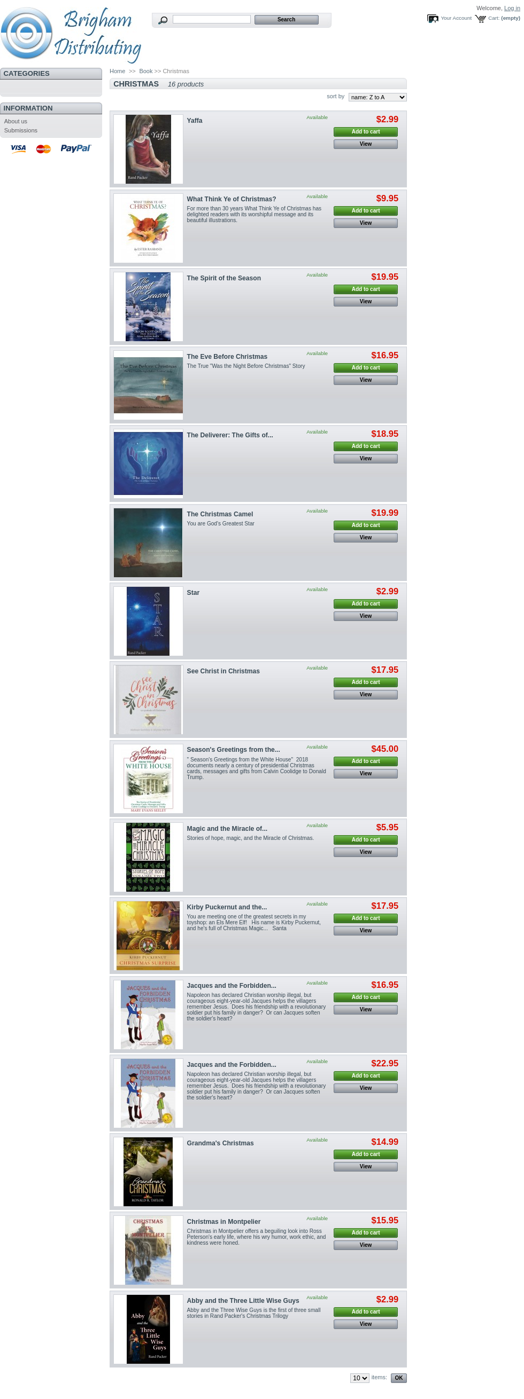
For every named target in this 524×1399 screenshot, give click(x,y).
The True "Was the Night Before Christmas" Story (246, 366)
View (366, 144)
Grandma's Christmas (220, 1143)
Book (145, 71)
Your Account (456, 18)
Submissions (20, 130)
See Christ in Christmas (223, 671)
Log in (512, 8)
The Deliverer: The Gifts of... (230, 435)
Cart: (493, 18)
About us (15, 121)
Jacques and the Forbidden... (231, 985)
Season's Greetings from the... (233, 749)
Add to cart (366, 132)
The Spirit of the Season (224, 278)
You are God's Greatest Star (221, 523)
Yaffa (195, 120)
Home (117, 71)
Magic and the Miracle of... (227, 828)
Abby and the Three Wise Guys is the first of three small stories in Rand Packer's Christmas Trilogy (254, 1313)
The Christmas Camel (220, 514)
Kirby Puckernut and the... (227, 907)
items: (379, 1377)
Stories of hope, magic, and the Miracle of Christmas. (250, 838)
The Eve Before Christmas (227, 356)
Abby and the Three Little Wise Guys (243, 1300)
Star (193, 592)
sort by (335, 96)
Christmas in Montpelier (224, 1221)
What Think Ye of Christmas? (231, 199)
